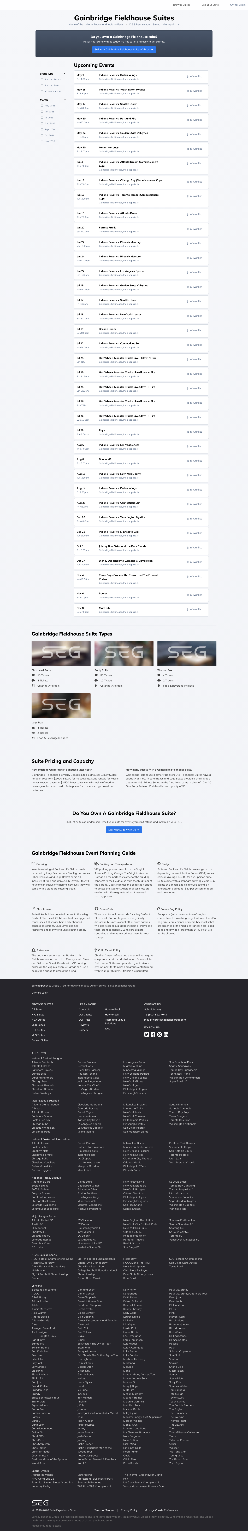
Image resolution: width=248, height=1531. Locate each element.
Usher (172, 1443)
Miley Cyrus (130, 1413)
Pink (172, 1312)
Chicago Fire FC (41, 1235)
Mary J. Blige (130, 1386)
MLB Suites (38, 1024)
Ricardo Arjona (178, 1328)
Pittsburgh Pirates (134, 1123)
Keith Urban (130, 1297)
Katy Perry (129, 1289)
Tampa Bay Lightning (182, 1185)
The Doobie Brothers (181, 1405)
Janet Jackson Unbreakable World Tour (98, 1415)
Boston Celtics (40, 1146)
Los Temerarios (132, 1336)
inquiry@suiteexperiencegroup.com (165, 1019)
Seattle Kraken (132, 1208)
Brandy (36, 1393)
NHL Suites (38, 1030)
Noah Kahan (130, 1451)
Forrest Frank (85, 1362)
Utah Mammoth (178, 1193)
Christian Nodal (41, 1451)
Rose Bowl (129, 1278)
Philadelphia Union (134, 1235)
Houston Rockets (88, 1150)
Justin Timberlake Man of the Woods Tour (95, 1449)
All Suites (37, 1009)
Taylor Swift (176, 1397)
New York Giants (133, 1081)
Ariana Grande (40, 1320)
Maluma (128, 1366)
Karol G (82, 1463)
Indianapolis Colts (88, 1077)
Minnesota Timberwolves (138, 1146)
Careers (83, 1030)
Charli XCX (38, 1436)
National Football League (47, 1058)
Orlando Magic (132, 1162)
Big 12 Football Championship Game (50, 1276)
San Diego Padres (134, 1127)
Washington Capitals (181, 1204)
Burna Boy (38, 1409)
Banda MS (38, 1343)
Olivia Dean (130, 1459)
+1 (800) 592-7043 (155, 1014)
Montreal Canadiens (90, 1204)
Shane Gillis (176, 1366)
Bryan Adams (40, 1405)
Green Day (84, 1370)
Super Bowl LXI (178, 1081)
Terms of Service (104, 1510)
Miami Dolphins (132, 1066)
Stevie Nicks (176, 1378)
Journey (82, 1440)
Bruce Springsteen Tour (45, 1397)
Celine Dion (38, 1432)
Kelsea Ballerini (132, 1301)
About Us (84, 1009)
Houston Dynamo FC (90, 1228)
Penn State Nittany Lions (138, 1274)
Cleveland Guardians (90, 1104)
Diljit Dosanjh (86, 1316)
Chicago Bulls (40, 1158)
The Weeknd (176, 1416)
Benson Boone (40, 1347)
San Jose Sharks (132, 1204)
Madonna (129, 1362)
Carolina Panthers (42, 1077)
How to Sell (112, 1014)
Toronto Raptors (178, 1154)
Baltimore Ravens (42, 1069)
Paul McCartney (178, 1289)
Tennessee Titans (179, 1073)
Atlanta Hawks (40, 1143)
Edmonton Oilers (87, 1189)
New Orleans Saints (135, 1077)
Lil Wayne (129, 1324)
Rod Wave (175, 1332)
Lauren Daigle (131, 1316)
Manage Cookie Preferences (161, 1510)
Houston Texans (87, 1073)
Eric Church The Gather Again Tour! (98, 1355)
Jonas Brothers (86, 1432)
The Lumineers (178, 1413)
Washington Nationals (182, 1123)
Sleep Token (176, 1370)
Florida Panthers (87, 1193)
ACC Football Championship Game (52, 1258)
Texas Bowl (176, 1266)
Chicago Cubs (40, 1123)
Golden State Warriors (91, 1146)
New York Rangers (134, 1189)
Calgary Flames (41, 1193)
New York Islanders (134, 1185)
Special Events (40, 1470)
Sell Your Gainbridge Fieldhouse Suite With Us (124, 49)
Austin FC (37, 1224)
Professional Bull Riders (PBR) (95, 1478)
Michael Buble (131, 1409)
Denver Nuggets (41, 1170)
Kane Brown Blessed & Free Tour (97, 1459)
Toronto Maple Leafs (181, 1189)
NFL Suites (38, 1014)
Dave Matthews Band (90, 1301)
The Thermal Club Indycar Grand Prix (142, 1476)
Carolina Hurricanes (43, 1197)
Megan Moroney (133, 1393)
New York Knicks (133, 1154)
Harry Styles (85, 1382)
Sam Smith (175, 1355)
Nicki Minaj (130, 1443)
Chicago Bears (40, 1081)
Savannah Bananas (89, 1482)
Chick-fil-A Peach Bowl (91, 1266)
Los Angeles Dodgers (90, 1127)
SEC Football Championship (186, 1258)
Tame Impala (177, 1389)
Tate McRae (176, 1393)
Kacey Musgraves (88, 1455)
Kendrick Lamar (132, 1305)
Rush (172, 1347)
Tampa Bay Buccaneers (183, 1069)
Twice (172, 1436)
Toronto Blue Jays (179, 1120)
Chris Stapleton (41, 1443)
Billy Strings (39, 1366)
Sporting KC (176, 1228)
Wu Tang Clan (177, 1451)
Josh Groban (85, 1436)
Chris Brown (39, 1440)
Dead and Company (89, 1305)
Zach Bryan (176, 1463)
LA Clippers (84, 1158)
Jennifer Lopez (86, 1424)
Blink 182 (37, 1378)
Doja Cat (83, 1328)
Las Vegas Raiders (88, 1089)
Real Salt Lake (131, 1243)
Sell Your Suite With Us (124, 829)
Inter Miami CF (86, 1231)
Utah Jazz (175, 1158)
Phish (172, 1308)
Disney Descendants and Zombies (98, 1320)
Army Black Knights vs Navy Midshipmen (48, 1268)
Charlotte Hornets (42, 1154)
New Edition (130, 1440)
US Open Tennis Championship (141, 1482)
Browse (181, 4)
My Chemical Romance (136, 1432)
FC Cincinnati (85, 1220)
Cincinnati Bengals (43, 1085)
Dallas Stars (85, 1181)
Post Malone (176, 1320)
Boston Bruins (40, 1185)
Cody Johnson (40, 1455)
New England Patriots (136, 1073)
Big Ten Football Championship (96, 1258)
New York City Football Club (140, 1224)
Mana (126, 1370)
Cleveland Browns (42, 1089)
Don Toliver (84, 1332)
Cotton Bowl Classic (89, 1278)
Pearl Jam (175, 1297)
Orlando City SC (132, 1231)
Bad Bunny (38, 1339)
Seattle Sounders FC (181, 1224)
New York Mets (132, 1112)
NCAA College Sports (44, 1254)
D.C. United (38, 1247)
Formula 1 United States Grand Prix (53, 1482)
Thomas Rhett (177, 1420)
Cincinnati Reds (41, 1131)
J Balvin (82, 1401)
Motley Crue (130, 1424)
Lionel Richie (130, 1332)
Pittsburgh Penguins (135, 1200)
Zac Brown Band (179, 1459)
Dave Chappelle (87, 1297)
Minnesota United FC (90, 1243)
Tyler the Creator (179, 1440)
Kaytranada (130, 1293)
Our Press (84, 1019)
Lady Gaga (129, 1312)
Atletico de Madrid (42, 1474)
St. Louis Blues (177, 1181)
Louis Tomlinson (133, 1339)
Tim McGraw (176, 1424)
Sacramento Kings (180, 1146)
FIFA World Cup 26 (43, 1478)
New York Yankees (134, 1116)
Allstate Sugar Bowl (43, 1262)
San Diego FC (131, 1247)
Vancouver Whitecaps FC (184, 1239)
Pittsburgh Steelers (134, 1092)
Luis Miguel (130, 1343)
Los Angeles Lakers (89, 1162)
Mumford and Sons (134, 1428)
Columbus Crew (41, 1243)
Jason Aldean (85, 1420)
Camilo (36, 1416)
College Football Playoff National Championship (97, 1272)
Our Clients (85, 1014)
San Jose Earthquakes (182, 1220)
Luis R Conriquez (133, 1347)
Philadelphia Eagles (135, 1089)
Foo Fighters (85, 1359)
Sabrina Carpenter (180, 1351)
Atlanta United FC (42, 1220)
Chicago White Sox (43, 1127)
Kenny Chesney (132, 1308)
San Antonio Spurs (180, 1150)
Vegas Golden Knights (182, 1200)
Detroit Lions (85, 1066)
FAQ (107, 1028)
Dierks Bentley (86, 1312)
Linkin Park (130, 1328)
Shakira (173, 1362)
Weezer (173, 1447)
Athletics (37, 1108)
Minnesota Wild (87, 1200)
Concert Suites (40, 1040)
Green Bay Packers (89, 1069)
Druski (81, 1339)
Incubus (82, 1393)
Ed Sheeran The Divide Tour (94, 1343)
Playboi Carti (177, 1316)
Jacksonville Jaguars (89, 1081)
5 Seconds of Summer (44, 1289)
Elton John (84, 1347)
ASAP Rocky (39, 1297)
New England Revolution (138, 1220)
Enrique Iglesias (87, 1351)
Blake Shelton (40, 1374)
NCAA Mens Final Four (136, 1262)
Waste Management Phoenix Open (144, 1486)
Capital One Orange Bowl (93, 1262)
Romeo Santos (178, 1339)
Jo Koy (81, 1428)
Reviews (84, 1024)
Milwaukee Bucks (133, 1143)
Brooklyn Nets (40, 1150)
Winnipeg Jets (177, 1208)
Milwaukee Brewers (135, 1104)
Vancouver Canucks (181, 1197)
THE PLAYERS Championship (95, 1486)
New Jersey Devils (133, 1181)
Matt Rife (128, 1389)
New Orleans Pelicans (136, 1150)
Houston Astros (87, 1116)
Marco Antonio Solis (135, 1378)
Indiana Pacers (93, 24)
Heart (81, 1386)
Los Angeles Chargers (90, 1092)
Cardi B (36, 1420)
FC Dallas (83, 1224)
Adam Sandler (40, 1301)
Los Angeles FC (87, 1239)
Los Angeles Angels (89, 1123)
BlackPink (37, 1370)
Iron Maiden (85, 1397)
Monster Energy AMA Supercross (142, 1416)
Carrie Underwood (42, 1428)
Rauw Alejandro (179, 1324)
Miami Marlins (86, 1131)
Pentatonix (175, 1301)
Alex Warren (39, 1312)
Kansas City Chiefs (89, 1085)
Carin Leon (38, 1424)
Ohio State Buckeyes (135, 1270)
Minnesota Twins (133, 1108)
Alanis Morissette (42, 1308)
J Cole (81, 1405)
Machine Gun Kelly (134, 1359)
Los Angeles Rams (134, 1062)
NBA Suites (38, 1019)
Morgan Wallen (132, 1420)
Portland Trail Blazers (182, 1143)
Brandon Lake (40, 1389)
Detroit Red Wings (88, 1185)
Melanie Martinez (133, 1401)
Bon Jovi (37, 1382)
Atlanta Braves (40, 1112)
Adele (35, 1305)
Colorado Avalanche (44, 1204)
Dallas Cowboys (41, 1092)
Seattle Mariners (178, 1104)
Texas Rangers (178, 1116)
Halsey (82, 1378)
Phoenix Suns (131, 1170)
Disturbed (83, 1324)
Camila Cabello (41, 1413)
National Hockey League (46, 1177)
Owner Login (238, 4)
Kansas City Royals (89, 1120)
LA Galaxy (84, 1235)
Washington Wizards (182, 1162)
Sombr (173, 1374)
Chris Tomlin (39, 1447)
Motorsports (85, 1474)
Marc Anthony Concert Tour (139, 1374)
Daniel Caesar (86, 1293)
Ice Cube (83, 1389)
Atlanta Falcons (41, 1066)
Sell (210, 4)
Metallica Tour (131, 1405)
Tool (171, 1428)
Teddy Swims (177, 1401)
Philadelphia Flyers (134, 1197)
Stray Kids (175, 1382)
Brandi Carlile (40, 1386)
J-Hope (82, 1409)
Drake (81, 1336)
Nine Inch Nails (132, 1447)
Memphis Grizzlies (88, 1166)
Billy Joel (37, 1362)
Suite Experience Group (45, 985)
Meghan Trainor (132, 1397)
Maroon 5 (129, 1382)
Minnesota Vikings (134, 1069)
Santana (174, 1359)
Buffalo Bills (39, 1073)
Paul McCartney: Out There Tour (188, 1293)
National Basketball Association (51, 1139)
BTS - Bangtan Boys (44, 1336)
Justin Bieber (85, 1443)
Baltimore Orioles (42, 1116)
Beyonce (37, 1355)
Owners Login (40, 992)
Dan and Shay (86, 1289)
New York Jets (131, 1085)
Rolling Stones (177, 1336)
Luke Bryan (130, 1351)
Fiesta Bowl (130, 1258)
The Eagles (175, 1409)
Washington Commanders (184, 1077)
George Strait (85, 1366)
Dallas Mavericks (42, 1166)
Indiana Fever (116, 24)
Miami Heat (84, 1170)
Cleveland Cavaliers (43, 1162)
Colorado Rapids (41, 1239)
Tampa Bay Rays (179, 1112)
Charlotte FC (39, 1231)
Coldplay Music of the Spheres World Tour (49, 1461)
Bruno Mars (38, 1401)
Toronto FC (175, 1235)
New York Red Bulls (134, 1228)
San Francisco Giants (135, 1131)
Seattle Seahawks (180, 1066)
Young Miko (176, 1455)
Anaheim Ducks (41, 1181)
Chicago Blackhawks (44, 1200)
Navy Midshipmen (134, 1266)
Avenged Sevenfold (43, 1328)
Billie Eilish (38, 1359)
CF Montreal (39, 1228)
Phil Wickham (177, 1305)
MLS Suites (38, 1035)
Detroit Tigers (85, 1112)
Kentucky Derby (41, 1486)
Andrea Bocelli (40, 1316)
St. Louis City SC (178, 1231)
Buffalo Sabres (40, 1189)
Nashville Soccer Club (90, 1247)
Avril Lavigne (39, 1332)
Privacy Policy (129, 1510)
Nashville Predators (89, 1208)
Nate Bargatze (131, 1436)
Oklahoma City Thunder (137, 1158)
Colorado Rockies (88, 1108)
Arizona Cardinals (42, 1062)
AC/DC (35, 1293)
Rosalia (173, 1343)
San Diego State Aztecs (183, 1262)
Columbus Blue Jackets (45, 1208)
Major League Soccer (44, 1216)
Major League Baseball (45, 1100)
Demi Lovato (85, 1308)
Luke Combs (130, 1355)
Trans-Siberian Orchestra (184, 1432)
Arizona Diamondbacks (46, 1104)
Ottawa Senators (133, 1193)
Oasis (126, 1455)
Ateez (35, 1324)
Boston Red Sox (41, 1120)
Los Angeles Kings (88, 1197)
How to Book (113, 1009)
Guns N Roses (86, 1374)
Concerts (37, 1285)
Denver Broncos (87, 1062)
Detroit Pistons (86, 1143)
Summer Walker (178, 1386)
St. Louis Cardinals (180, 1108)
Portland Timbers (133, 1239)
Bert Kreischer (40, 1351)
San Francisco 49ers (181, 1062)
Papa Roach (130, 1463)
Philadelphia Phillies (135, 1120)
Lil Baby (128, 1320)
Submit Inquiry (153, 1009)
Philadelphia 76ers (134, 1166)
